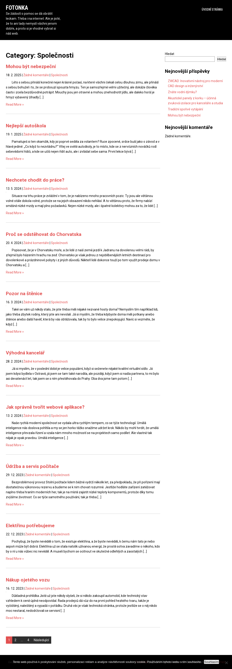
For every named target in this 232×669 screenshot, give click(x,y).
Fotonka (17, 8)
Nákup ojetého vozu (28, 580)
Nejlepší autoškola (26, 125)
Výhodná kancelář (25, 353)
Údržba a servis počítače (32, 466)
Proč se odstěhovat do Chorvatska (43, 234)
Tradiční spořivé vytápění (185, 109)
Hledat (169, 54)
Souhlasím (211, 662)
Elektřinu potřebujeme (30, 525)
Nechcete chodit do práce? (35, 180)
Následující (41, 640)
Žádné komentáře (36, 75)
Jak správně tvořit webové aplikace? (45, 407)
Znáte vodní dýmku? (182, 92)
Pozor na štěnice (24, 293)
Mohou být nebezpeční (31, 66)
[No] (226, 662)
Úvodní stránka (212, 9)
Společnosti (59, 75)
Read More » (15, 104)
